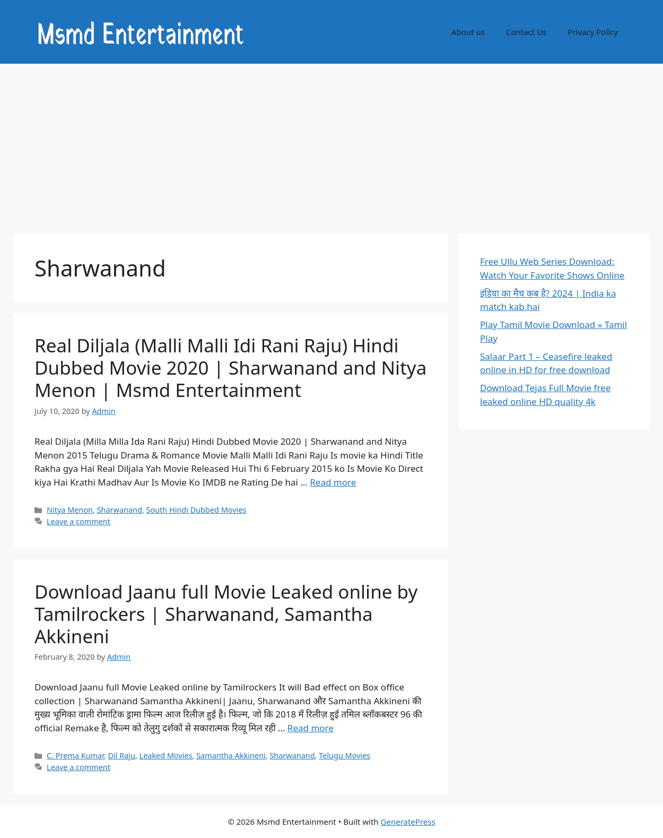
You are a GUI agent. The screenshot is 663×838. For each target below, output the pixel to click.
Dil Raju (121, 755)
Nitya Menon (70, 510)
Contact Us (526, 32)
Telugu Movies (344, 755)
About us (468, 32)
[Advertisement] (331, 143)
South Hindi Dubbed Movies (196, 510)
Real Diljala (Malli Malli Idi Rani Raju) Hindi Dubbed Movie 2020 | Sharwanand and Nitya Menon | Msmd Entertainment (230, 367)
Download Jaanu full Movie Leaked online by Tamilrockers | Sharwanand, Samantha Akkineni (225, 614)
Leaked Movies (166, 755)
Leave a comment (78, 521)
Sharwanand (119, 510)
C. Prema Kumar (75, 755)
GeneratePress (408, 821)
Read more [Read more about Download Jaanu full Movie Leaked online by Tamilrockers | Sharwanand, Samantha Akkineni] (310, 728)
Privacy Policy (593, 32)
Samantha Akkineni (231, 755)
